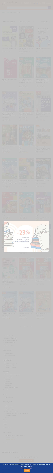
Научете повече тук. (26, 468)
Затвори (27, 470)
